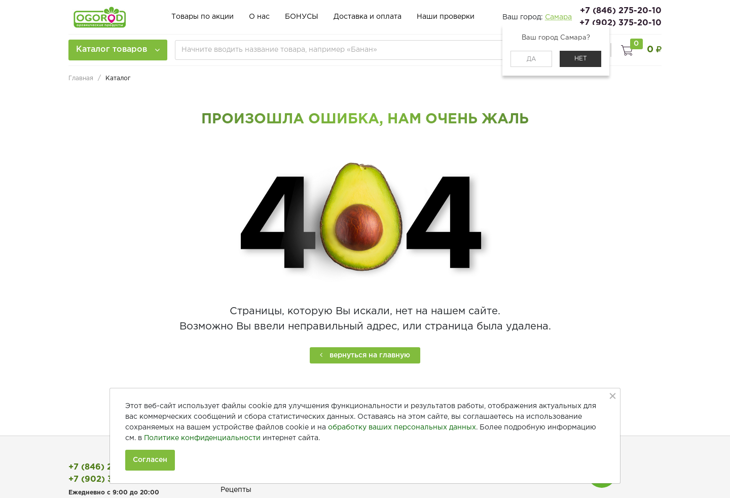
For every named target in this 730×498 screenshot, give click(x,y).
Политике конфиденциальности (202, 438)
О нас (259, 17)
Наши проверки (445, 17)
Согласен (150, 460)
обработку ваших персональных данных (402, 427)
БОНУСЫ (301, 17)
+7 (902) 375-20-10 (620, 23)
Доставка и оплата (368, 17)
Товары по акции (202, 17)
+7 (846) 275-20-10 (621, 11)
